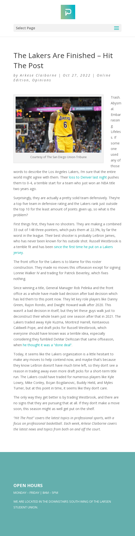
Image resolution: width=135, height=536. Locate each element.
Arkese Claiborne (38, 75)
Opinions (41, 80)
